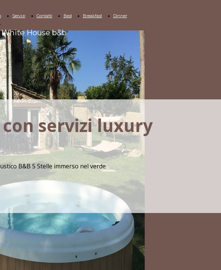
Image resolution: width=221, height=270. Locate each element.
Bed (68, 15)
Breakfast (92, 15)
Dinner (120, 15)
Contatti (44, 15)
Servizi (18, 15)
